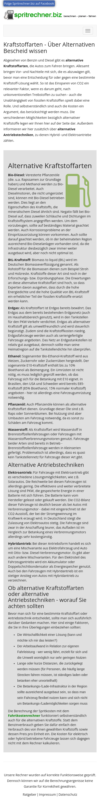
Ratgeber (29, 794)
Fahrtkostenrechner (24, 715)
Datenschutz (67, 794)
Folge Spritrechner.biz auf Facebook (29, 3)
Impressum (47, 794)
